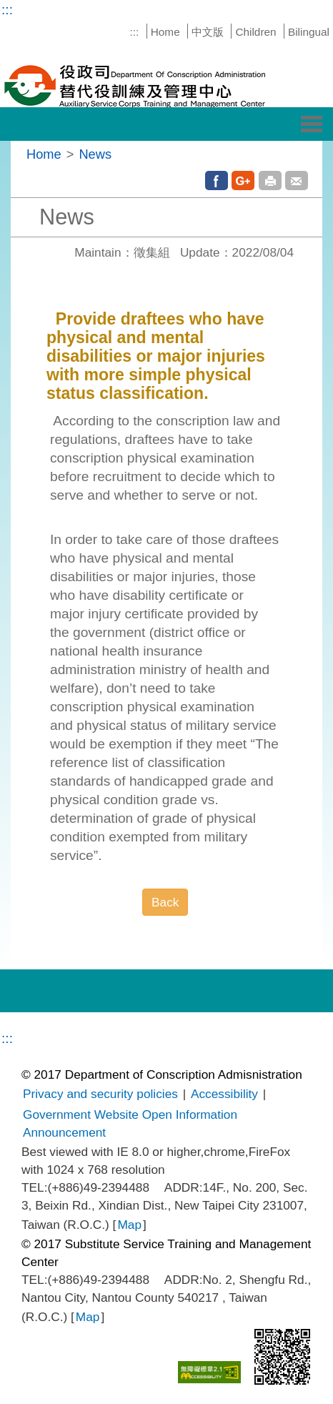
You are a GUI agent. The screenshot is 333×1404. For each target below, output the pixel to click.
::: (7, 9)
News (95, 154)
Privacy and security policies (100, 1094)
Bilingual (308, 32)
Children (255, 32)
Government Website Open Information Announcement (130, 1123)
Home (165, 32)
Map (129, 1224)
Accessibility (224, 1094)
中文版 (208, 32)
